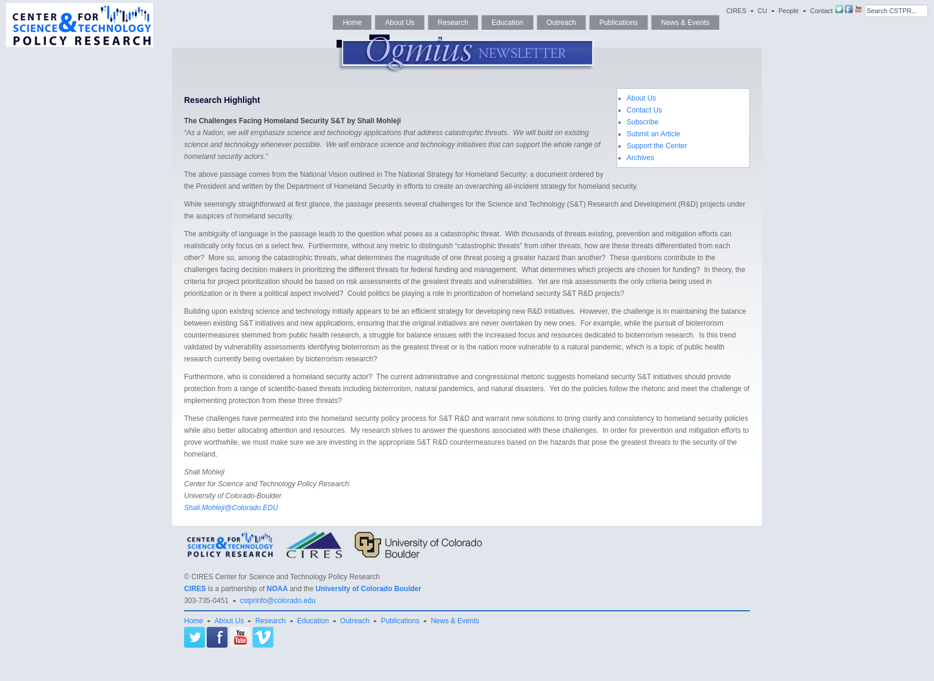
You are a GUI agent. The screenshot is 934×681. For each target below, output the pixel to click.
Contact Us (644, 110)
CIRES (736, 10)
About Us (399, 22)
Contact (821, 10)
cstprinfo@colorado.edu (278, 600)
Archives (640, 158)
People (789, 10)
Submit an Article (653, 134)
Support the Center (657, 146)
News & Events (685, 22)
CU (762, 10)
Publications (618, 22)
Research (453, 22)
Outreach (561, 22)
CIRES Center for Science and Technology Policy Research (285, 577)
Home (352, 22)
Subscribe (642, 122)
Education (507, 22)
